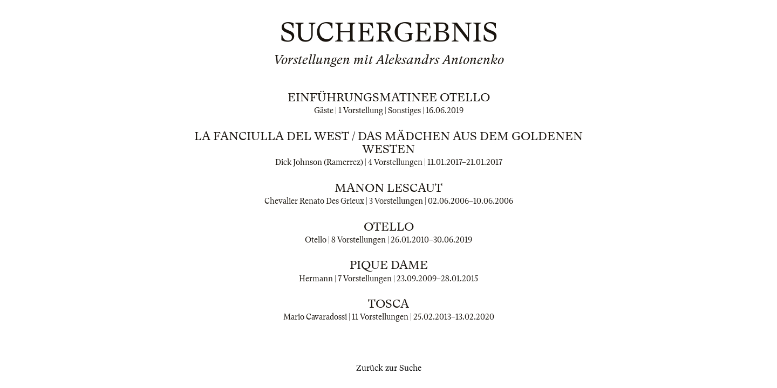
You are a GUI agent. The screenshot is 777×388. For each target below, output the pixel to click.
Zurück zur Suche (388, 368)
